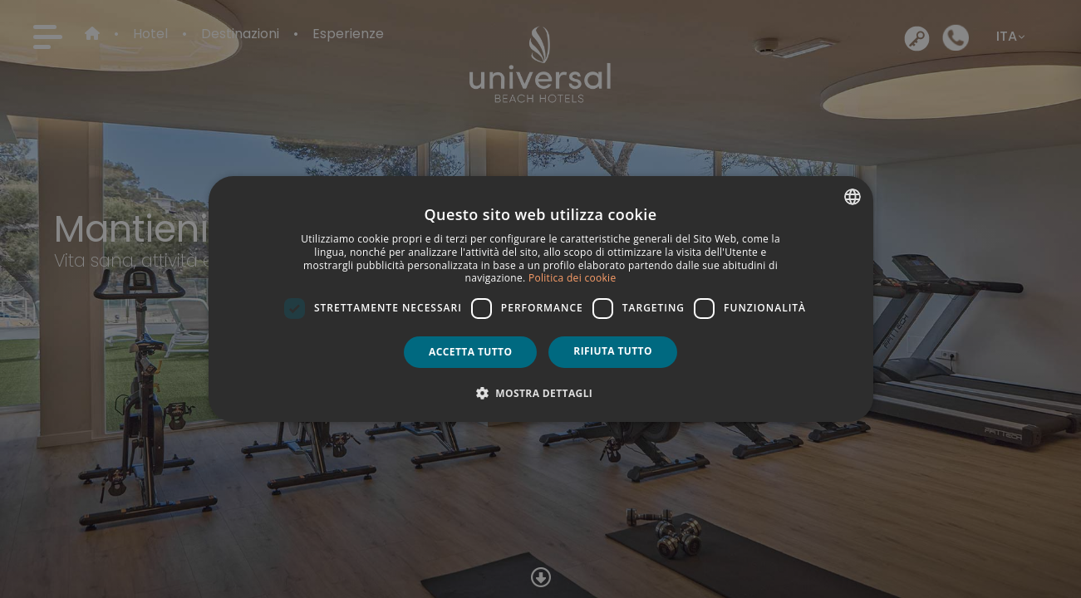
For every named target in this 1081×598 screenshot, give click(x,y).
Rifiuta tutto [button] (612, 351)
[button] (541, 393)
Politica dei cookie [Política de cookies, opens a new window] (572, 278)
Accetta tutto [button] (470, 352)
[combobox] (852, 197)
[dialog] (541, 299)
